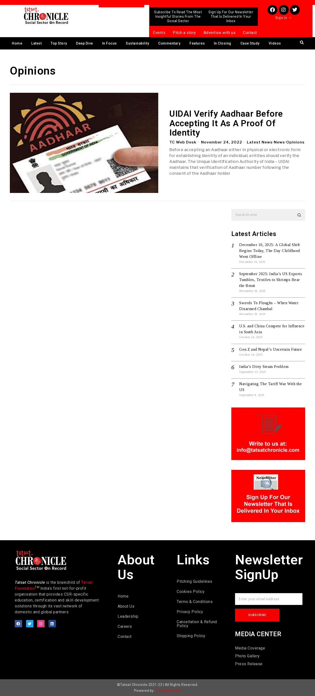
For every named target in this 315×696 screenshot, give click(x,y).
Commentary (169, 43)
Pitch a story (184, 32)
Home (17, 43)
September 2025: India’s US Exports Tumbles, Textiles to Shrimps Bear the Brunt (270, 280)
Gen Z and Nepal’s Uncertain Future (270, 349)
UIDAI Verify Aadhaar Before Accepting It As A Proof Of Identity (226, 123)
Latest (36, 43)
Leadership (128, 616)
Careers (125, 626)
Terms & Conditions (195, 601)
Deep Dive (84, 43)
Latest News (260, 142)
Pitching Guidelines (194, 581)
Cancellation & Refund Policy (197, 623)
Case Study (250, 43)
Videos (275, 43)
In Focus (109, 43)
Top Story (59, 43)
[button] (299, 215)
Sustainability (137, 43)
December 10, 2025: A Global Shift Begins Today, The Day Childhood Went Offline (269, 251)
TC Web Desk (182, 142)
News (279, 142)
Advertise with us (220, 32)
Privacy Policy (190, 611)
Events (159, 32)
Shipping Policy (191, 635)
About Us (126, 606)
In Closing (222, 43)
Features (197, 43)
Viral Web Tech (168, 691)
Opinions (295, 142)
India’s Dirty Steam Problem (264, 366)
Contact (250, 32)
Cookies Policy (191, 591)
